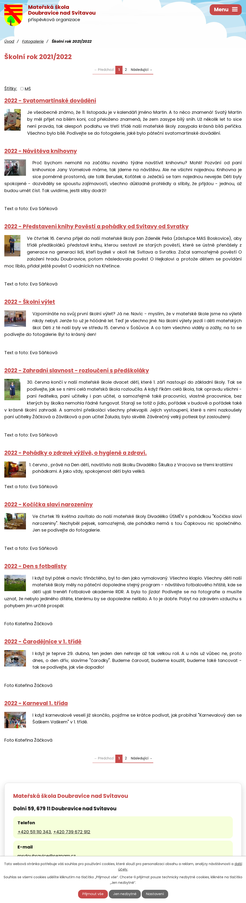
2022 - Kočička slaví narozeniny (48, 504)
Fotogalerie (33, 41)
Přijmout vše (93, 893)
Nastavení (155, 893)
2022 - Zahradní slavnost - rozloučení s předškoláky (76, 370)
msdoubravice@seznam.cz (47, 856)
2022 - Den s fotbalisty (35, 566)
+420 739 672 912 (71, 832)
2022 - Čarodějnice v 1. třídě (42, 641)
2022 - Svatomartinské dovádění (50, 100)
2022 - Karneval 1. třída (36, 703)
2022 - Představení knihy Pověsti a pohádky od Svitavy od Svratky (96, 226)
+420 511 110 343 (34, 832)
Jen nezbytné (124, 893)
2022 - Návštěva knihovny (40, 151)
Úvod (9, 41)
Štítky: (10, 88)
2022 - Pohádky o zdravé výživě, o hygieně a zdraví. (75, 452)
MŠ (28, 89)
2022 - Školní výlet (29, 301)
